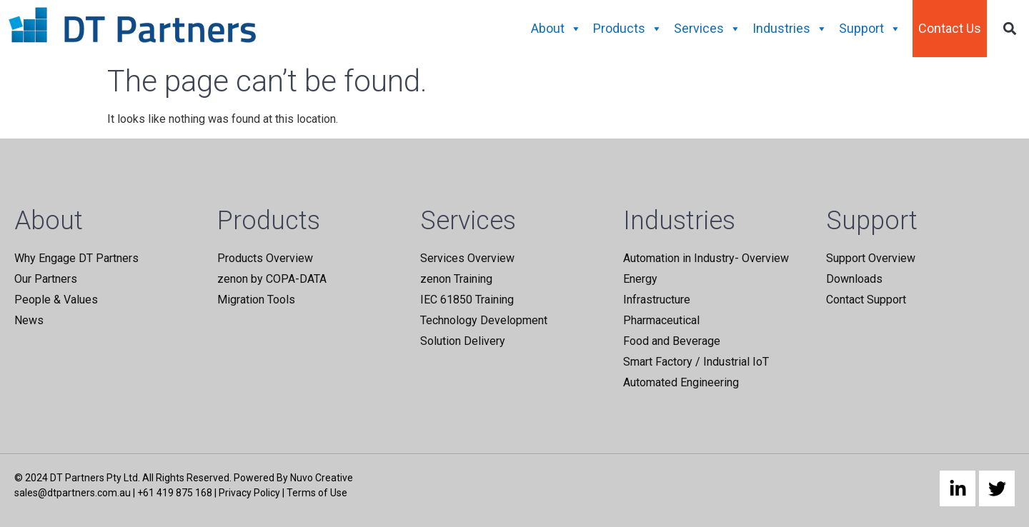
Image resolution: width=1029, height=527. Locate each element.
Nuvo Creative (321, 477)
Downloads (854, 279)
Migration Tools (256, 299)
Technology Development (483, 320)
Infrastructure (656, 299)
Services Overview (467, 258)
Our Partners (45, 279)
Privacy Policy (249, 492)
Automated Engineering (681, 382)
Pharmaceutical (661, 320)
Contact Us (949, 28)
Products (627, 28)
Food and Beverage (671, 341)
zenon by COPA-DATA (272, 279)
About (556, 28)
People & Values (56, 299)
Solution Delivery (462, 341)
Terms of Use (317, 492)
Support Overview (870, 258)
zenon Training (456, 279)
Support (870, 28)
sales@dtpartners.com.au (72, 492)
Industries (789, 28)
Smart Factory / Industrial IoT (696, 361)
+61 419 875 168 (174, 492)
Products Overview (265, 258)
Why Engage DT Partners (76, 258)
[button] (1010, 29)
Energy (640, 279)
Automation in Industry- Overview (706, 258)
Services (707, 28)
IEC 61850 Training (467, 299)
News (29, 320)
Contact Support (866, 299)
